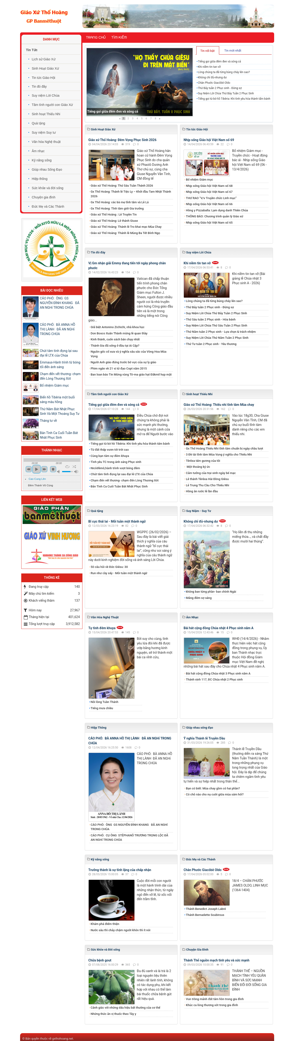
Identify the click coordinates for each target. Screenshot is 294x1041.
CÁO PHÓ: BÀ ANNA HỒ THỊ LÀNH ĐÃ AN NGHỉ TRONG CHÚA (57, 329)
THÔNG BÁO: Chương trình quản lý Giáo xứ (214, 216)
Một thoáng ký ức (198, 466)
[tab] (207, 50)
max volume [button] (76, 471)
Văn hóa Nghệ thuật (46, 142)
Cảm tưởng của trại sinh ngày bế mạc (211, 473)
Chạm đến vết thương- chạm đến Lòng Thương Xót (125, 480)
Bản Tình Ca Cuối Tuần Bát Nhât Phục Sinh (119, 486)
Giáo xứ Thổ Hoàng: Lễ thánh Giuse (114, 220)
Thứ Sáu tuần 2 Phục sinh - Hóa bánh (211, 319)
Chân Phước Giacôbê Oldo (214, 82)
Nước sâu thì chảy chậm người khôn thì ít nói (121, 930)
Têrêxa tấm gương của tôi (203, 460)
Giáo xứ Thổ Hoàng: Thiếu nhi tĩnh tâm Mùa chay (219, 405)
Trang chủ (96, 37)
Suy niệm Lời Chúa (46, 95)
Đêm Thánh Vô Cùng (40, 485)
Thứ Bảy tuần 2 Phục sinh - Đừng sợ (220, 88)
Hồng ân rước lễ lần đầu (202, 491)
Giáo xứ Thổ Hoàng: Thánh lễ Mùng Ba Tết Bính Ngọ (125, 233)
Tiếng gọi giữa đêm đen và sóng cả (112, 111)
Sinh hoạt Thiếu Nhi (46, 114)
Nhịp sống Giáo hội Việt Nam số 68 (209, 186)
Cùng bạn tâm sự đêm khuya (110, 456)
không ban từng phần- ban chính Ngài (211, 591)
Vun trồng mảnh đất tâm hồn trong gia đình (215, 999)
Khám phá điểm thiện (105, 924)
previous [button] (28, 469)
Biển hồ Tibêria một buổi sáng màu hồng (57, 399)
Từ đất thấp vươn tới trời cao (110, 449)
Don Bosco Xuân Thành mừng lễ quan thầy (119, 333)
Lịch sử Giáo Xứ (43, 59)
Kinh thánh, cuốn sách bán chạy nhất (115, 339)
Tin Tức (32, 50)
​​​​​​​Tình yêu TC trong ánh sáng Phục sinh (116, 462)
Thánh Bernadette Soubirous (205, 915)
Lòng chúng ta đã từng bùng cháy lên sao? (224, 72)
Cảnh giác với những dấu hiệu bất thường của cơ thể (126, 1007)
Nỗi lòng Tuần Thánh (104, 702)
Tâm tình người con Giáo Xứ (52, 105)
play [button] (36, 469)
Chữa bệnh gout (100, 960)
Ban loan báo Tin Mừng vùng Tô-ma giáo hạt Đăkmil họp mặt (131, 374)
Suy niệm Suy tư (44, 132)
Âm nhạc (38, 151)
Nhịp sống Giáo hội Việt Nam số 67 (209, 192)
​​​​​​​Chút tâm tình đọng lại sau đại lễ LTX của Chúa (122, 474)
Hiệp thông (40, 179)
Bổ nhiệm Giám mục (199, 179)
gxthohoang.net (62, 1038)
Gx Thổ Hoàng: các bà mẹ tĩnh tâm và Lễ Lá (120, 202)
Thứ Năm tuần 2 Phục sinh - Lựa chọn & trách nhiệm (221, 331)
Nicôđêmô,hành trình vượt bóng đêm (115, 468)
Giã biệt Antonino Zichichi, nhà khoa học (118, 327)
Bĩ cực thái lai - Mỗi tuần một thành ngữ (117, 521)
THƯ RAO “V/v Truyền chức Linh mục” (211, 198)
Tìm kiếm (119, 37)
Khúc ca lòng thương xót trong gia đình (212, 1005)
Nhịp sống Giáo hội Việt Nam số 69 (209, 140)
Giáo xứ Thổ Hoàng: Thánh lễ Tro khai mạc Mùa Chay (126, 226)
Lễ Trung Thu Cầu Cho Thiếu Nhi (207, 485)
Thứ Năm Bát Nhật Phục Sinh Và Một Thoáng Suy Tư (59, 411)
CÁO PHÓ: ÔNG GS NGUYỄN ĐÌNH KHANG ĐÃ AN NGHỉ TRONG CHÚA (129, 827)
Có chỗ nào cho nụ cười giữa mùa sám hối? (215, 794)
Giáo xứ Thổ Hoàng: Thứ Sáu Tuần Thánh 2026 (122, 185)
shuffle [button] (74, 467)
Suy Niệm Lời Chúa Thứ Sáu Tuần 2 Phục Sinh (216, 325)
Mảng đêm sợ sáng (199, 598)
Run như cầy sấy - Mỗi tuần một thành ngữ (119, 573)
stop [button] (53, 469)
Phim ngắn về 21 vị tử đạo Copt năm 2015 (119, 368)
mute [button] (59, 471)
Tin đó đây (39, 86)
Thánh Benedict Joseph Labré (206, 909)
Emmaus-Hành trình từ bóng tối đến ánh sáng (60, 364)
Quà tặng (38, 123)
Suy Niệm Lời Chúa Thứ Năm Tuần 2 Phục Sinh (217, 337)
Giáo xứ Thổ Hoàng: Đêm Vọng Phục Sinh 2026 (122, 140)
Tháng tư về (48, 420)
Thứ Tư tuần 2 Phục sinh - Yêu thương (211, 344)
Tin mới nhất (232, 50)
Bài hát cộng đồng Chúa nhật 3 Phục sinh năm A (218, 673)
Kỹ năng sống (42, 160)
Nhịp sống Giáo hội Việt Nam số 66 (209, 204)
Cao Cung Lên (37, 478)
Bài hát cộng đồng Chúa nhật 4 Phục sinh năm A (218, 628)
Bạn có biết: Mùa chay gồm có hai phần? (213, 788)
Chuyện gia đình (43, 197)
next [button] (44, 469)
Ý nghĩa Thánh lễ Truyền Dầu (204, 738)
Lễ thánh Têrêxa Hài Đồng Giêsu (207, 479)
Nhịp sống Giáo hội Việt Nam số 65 (209, 222)
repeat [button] (67, 467)
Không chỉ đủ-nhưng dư (212, 77)
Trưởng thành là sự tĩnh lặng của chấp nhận (119, 870)
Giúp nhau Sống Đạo (47, 169)
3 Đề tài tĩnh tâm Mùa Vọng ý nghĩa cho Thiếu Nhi (219, 454)
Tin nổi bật (207, 50)
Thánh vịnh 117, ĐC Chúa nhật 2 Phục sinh (214, 679)
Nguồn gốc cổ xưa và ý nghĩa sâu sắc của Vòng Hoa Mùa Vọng (129, 354)
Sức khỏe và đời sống (48, 188)
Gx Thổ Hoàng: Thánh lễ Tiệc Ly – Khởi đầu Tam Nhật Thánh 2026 (131, 194)
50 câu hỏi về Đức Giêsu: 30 (109, 567)
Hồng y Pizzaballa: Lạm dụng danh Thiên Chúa (217, 210)
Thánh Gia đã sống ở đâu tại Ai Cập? (115, 345)
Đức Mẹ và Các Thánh (48, 206)
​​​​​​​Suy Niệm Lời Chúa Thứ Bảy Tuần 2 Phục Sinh (226, 93)
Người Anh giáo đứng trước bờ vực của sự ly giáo (123, 362)
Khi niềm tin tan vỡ (209, 66)
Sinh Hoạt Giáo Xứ (45, 68)
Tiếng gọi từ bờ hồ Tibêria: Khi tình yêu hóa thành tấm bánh (234, 98)
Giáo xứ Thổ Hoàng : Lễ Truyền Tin (114, 214)
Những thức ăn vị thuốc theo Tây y (113, 1014)
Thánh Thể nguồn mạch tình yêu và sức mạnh (216, 960)
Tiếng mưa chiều (102, 708)
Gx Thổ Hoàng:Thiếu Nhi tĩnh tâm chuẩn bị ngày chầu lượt (224, 448)
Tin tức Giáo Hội (43, 78)
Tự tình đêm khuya (101, 628)
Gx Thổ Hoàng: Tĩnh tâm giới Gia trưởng (117, 208)
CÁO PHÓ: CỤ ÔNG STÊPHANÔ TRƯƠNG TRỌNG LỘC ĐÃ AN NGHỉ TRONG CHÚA (129, 838)
